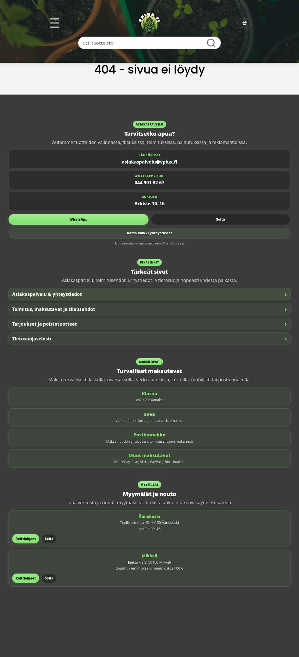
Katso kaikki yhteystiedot (149, 233)
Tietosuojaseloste (149, 338)
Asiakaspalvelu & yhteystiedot (149, 294)
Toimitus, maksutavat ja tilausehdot (149, 309)
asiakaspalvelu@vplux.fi (149, 162)
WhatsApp (78, 219)
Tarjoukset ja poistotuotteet (149, 324)
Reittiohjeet (26, 539)
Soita (220, 219)
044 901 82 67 (149, 182)
